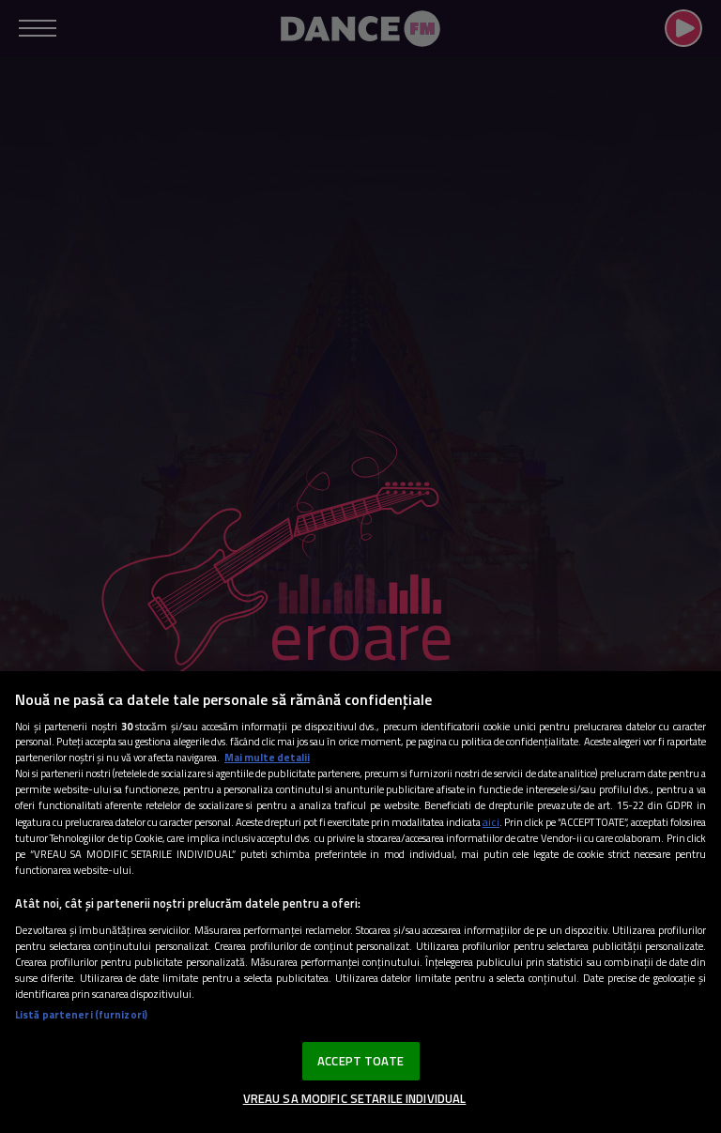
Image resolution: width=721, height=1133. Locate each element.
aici (491, 822)
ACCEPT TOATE (360, 1060)
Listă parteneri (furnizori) (81, 1014)
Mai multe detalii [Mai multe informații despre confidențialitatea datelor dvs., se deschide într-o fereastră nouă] (267, 757)
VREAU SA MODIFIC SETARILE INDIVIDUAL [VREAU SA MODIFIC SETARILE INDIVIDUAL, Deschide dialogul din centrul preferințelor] (355, 1098)
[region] (360, 902)
